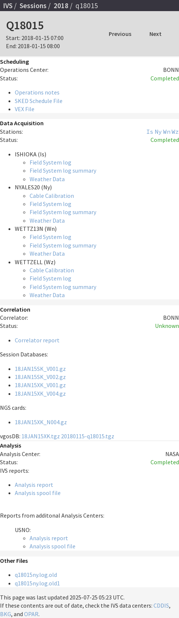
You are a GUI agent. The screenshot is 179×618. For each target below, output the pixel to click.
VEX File (24, 109)
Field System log (50, 162)
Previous (120, 33)
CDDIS (161, 605)
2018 (61, 5)
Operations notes (37, 92)
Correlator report (37, 340)
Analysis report (34, 484)
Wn (166, 131)
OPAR (31, 614)
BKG (5, 614)
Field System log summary (63, 170)
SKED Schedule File (39, 100)
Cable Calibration (52, 195)
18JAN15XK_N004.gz (41, 422)
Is (149, 131)
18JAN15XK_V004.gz (40, 393)
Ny (158, 131)
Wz (175, 131)
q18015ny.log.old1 (37, 583)
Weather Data (47, 179)
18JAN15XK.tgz (40, 436)
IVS (8, 5)
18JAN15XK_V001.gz (40, 385)
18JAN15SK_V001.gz (40, 368)
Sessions (33, 5)
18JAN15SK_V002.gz (40, 377)
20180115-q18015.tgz (87, 436)
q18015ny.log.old (36, 574)
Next (155, 33)
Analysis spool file (38, 492)
